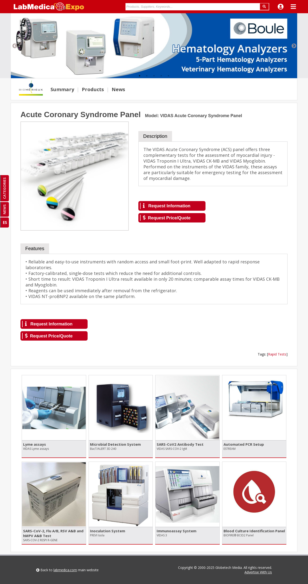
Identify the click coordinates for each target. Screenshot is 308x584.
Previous (14, 45)
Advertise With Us (258, 572)
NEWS (4, 209)
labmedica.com (65, 570)
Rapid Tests (277, 354)
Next (293, 45)
